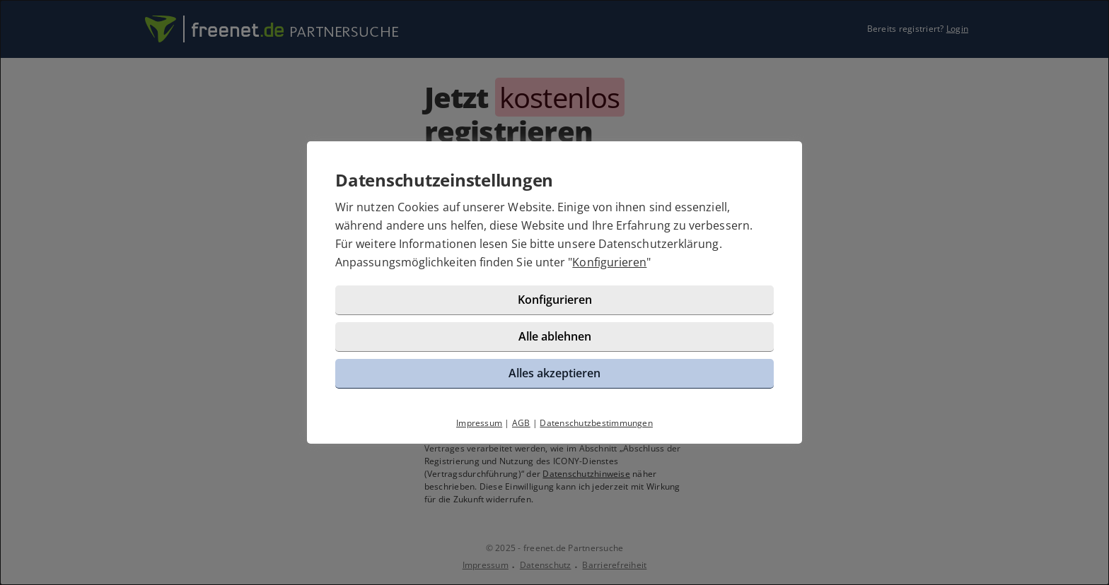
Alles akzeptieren (554, 373)
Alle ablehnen (554, 336)
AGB (521, 423)
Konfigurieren (609, 262)
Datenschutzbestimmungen (596, 423)
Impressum (479, 423)
